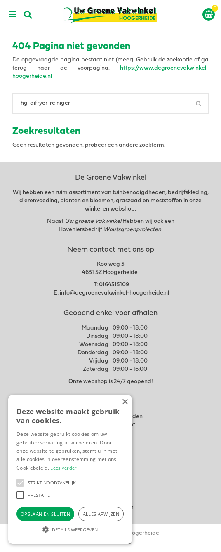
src (28, 14)
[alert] (70, 469)
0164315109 (114, 285)
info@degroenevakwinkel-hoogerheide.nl (114, 293)
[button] (20, 483)
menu (12, 14)
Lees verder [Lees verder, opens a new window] (63, 468)
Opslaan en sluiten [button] (45, 514)
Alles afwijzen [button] (101, 514)
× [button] (125, 402)
